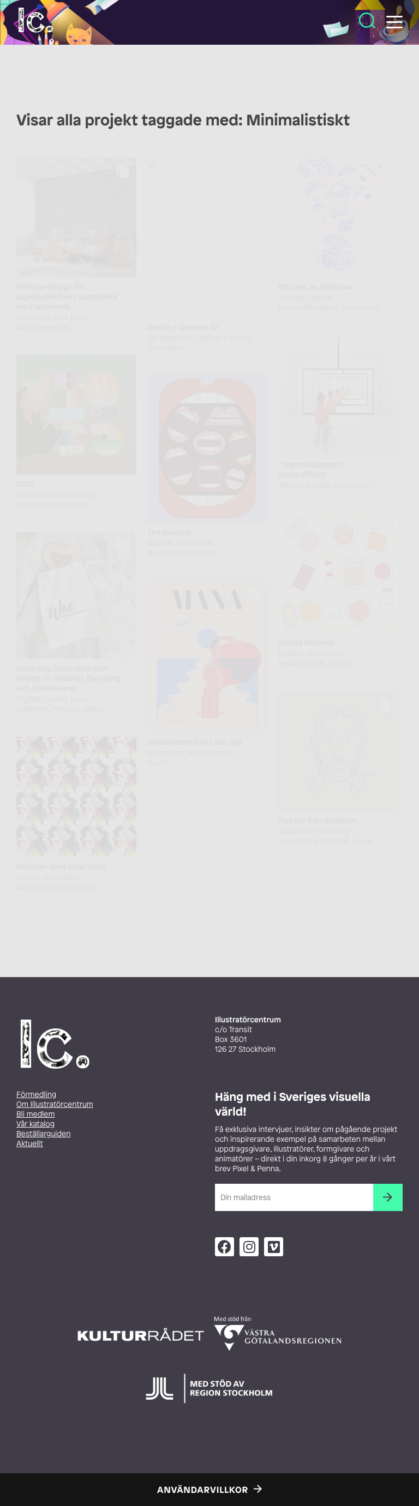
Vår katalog (35, 1124)
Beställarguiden (43, 1134)
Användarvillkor (202, 1490)
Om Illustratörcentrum (54, 1104)
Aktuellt (29, 1143)
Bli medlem (35, 1114)
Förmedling (36, 1094)
